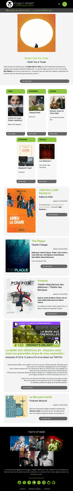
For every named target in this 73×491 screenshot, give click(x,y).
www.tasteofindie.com (36, 478)
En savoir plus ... (34, 81)
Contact (22, 489)
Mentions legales (35, 489)
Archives (47, 489)
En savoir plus (56, 214)
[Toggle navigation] (64, 4)
